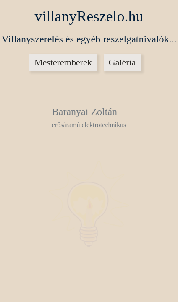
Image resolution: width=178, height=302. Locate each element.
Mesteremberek (63, 62)
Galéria (122, 62)
